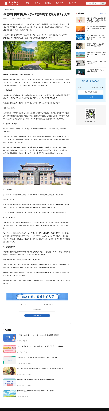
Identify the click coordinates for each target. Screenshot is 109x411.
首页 (4, 9)
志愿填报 (9, 9)
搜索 (103, 3)
